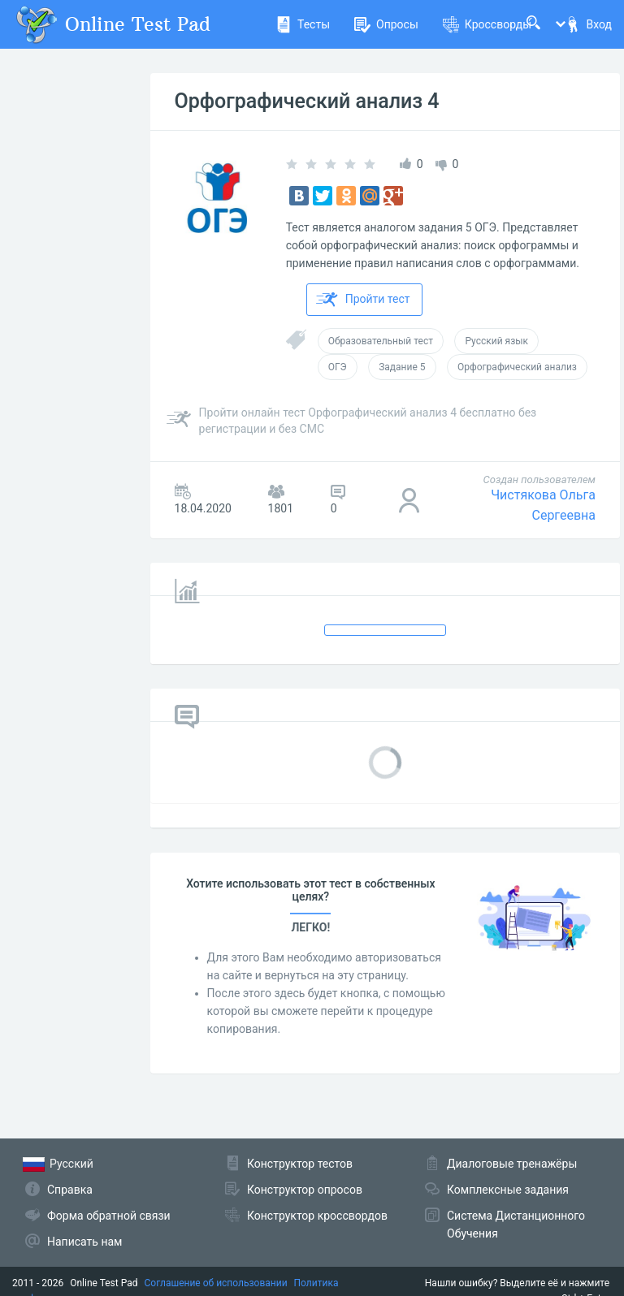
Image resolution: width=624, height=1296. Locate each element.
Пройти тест (363, 299)
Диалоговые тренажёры (512, 1163)
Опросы (386, 24)
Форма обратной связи (109, 1215)
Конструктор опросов (304, 1189)
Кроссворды (487, 24)
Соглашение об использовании (216, 1283)
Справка (70, 1189)
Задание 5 (402, 367)
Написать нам (84, 1241)
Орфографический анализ (517, 367)
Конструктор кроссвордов (317, 1215)
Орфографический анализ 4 (307, 101)
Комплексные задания (508, 1189)
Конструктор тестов (300, 1163)
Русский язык (496, 341)
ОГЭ (337, 367)
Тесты (302, 24)
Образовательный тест (380, 341)
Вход (588, 24)
